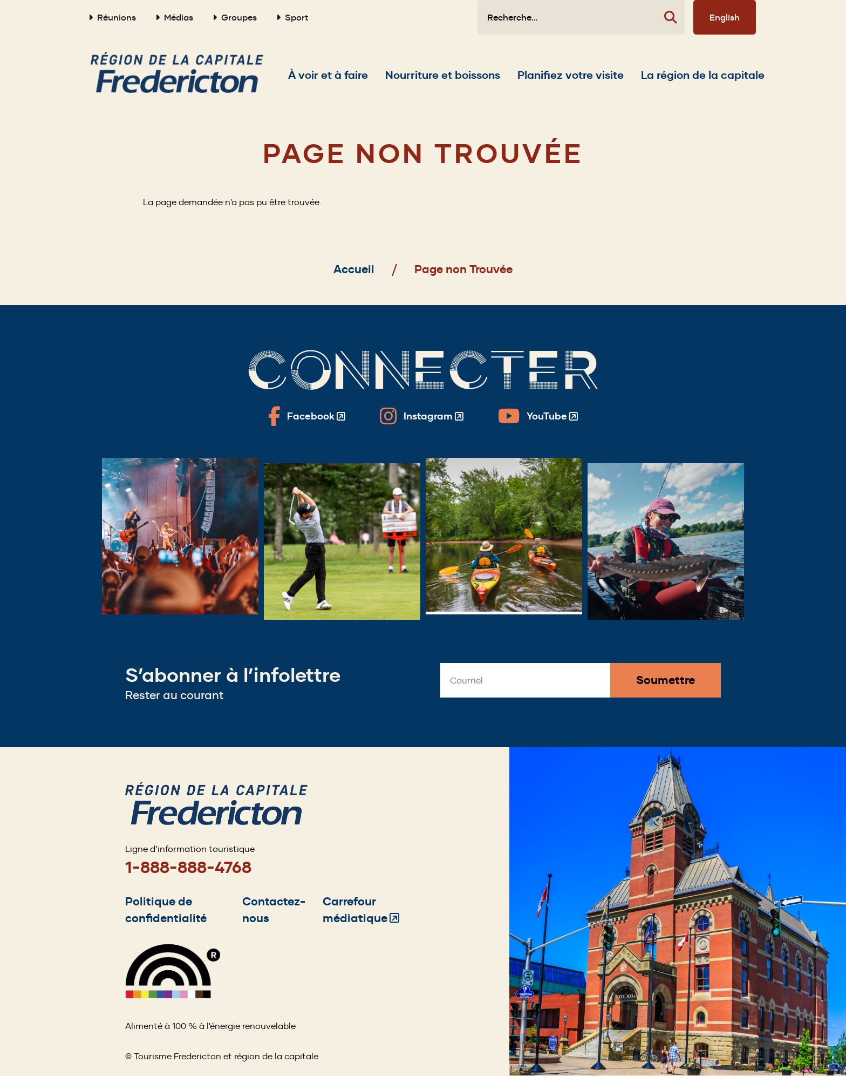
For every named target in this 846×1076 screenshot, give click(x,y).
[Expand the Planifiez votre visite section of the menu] (570, 75)
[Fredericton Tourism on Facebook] (306, 416)
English (724, 17)
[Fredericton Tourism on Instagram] (421, 416)
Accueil (353, 269)
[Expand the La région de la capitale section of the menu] (702, 75)
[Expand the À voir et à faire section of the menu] (328, 75)
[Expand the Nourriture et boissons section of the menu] (443, 75)
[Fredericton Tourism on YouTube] (538, 416)
